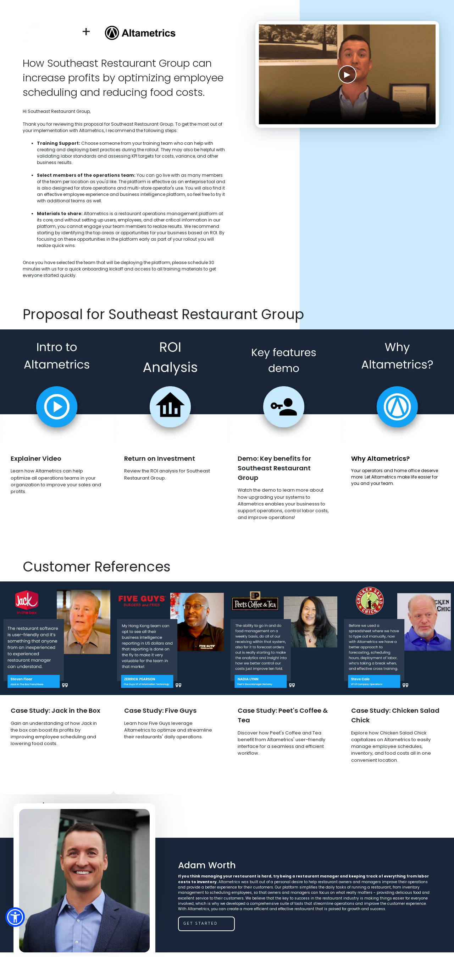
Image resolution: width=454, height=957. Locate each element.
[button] (15, 917)
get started (200, 923)
